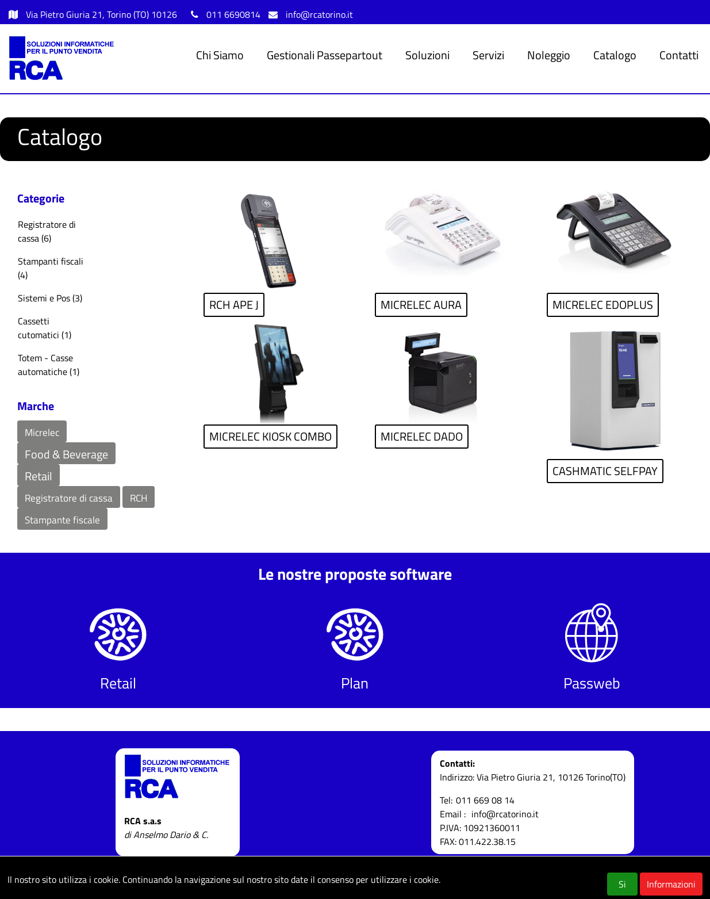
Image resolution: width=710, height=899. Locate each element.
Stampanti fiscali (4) (50, 268)
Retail (118, 683)
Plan (355, 683)
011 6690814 (233, 14)
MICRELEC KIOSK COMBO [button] (270, 436)
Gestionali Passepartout (324, 55)
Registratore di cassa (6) (47, 231)
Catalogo (614, 55)
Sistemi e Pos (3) (50, 298)
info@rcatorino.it (319, 14)
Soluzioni (427, 55)
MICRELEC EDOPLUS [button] (602, 304)
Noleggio (548, 55)
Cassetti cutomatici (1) (44, 328)
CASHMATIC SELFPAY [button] (605, 471)
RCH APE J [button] (234, 304)
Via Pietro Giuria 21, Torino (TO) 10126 (102, 14)
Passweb (591, 683)
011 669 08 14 (485, 800)
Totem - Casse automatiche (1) (48, 364)
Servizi (488, 55)
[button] (42, 431)
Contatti (679, 55)
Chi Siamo (220, 55)
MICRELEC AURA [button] (421, 304)
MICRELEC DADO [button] (422, 436)
